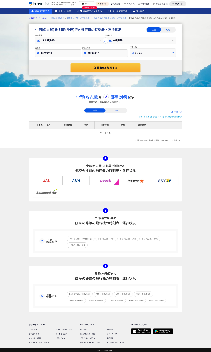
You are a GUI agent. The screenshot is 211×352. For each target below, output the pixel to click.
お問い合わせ (60, 337)
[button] (70, 40)
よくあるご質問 (61, 333)
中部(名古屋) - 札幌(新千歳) (80, 238)
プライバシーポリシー (88, 337)
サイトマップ (112, 333)
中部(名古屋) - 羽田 (106, 238)
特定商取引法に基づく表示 (90, 341)
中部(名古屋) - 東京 (150, 238)
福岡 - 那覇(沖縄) (156, 299)
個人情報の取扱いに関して (117, 341)
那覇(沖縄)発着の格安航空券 (78, 18)
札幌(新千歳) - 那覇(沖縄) (79, 293)
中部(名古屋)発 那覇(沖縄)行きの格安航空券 (109, 18)
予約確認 (145, 4)
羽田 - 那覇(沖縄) (103, 293)
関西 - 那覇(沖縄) (96, 299)
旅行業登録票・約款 (87, 333)
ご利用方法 (115, 4)
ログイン (179, 4)
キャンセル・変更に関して (39, 341)
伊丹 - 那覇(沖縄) (76, 299)
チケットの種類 (35, 337)
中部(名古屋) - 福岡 (77, 244)
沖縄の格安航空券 (57, 18)
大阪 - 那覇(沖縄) (116, 299)
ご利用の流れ (34, 333)
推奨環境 (110, 328)
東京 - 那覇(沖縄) (143, 293)
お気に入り (132, 4)
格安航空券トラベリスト (38, 18)
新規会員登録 (162, 4)
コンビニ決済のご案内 (64, 328)
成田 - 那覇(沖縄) (123, 293)
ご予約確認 (33, 328)
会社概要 (83, 328)
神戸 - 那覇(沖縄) (136, 299)
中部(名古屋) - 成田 (128, 238)
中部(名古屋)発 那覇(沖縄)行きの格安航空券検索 (160, 116)
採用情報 (110, 337)
